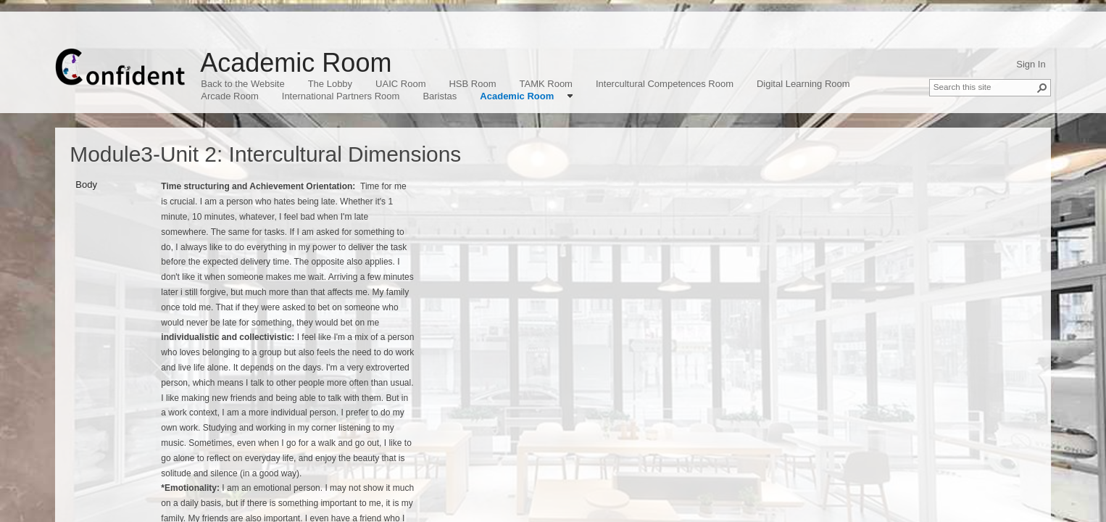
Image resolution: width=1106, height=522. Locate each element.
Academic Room (295, 63)
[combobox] (984, 86)
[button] (1042, 88)
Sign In (1030, 64)
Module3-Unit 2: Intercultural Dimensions (265, 154)
